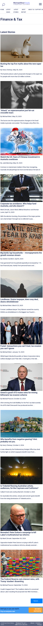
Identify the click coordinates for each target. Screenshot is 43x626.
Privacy (39, 624)
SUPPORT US (39, 9)
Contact (38, 623)
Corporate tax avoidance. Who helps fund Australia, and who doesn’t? (18, 204)
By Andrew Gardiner (7, 259)
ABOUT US (31, 9)
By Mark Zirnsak (5, 538)
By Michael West (5, 116)
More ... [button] (37, 601)
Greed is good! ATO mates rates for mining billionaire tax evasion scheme (18, 393)
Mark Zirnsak (4, 210)
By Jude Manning (6, 163)
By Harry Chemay (6, 70)
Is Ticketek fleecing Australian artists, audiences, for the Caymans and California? (19, 487)
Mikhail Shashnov (25, 210)
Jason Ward (14, 210)
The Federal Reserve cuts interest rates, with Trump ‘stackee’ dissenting (19, 580)
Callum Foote (4, 492)
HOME (2, 9)
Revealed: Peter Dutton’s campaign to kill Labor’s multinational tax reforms (18, 533)
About (32, 623)
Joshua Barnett (18, 492)
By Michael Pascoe (6, 399)
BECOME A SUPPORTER (37, 610)
